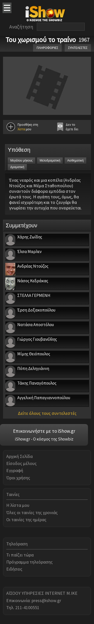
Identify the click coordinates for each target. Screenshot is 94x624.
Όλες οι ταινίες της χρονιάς (32, 512)
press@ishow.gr (46, 600)
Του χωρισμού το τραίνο (41, 39)
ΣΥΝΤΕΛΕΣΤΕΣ (77, 48)
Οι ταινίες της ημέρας (26, 519)
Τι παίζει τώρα (20, 555)
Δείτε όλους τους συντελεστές (47, 413)
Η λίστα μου (17, 505)
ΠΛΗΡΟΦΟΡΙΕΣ (47, 48)
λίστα (21, 129)
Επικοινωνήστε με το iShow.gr (44, 431)
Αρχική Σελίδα (19, 456)
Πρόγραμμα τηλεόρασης (29, 562)
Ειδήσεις (14, 569)
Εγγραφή (14, 470)
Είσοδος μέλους (21, 463)
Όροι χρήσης (18, 478)
